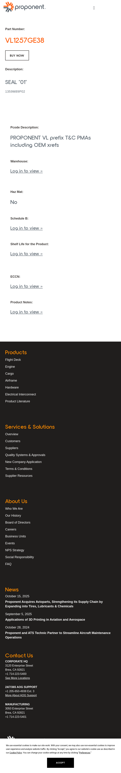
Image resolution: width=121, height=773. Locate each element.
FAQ (8, 564)
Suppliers (11, 448)
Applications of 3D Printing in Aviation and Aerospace (45, 619)
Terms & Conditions (18, 469)
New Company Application (23, 462)
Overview (11, 434)
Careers (10, 529)
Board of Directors (17, 522)
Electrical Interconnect (20, 394)
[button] (94, 8)
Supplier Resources (18, 475)
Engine (10, 366)
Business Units (15, 536)
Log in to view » (26, 170)
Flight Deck (13, 359)
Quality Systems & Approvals (25, 455)
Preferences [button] (84, 753)
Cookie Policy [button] (16, 753)
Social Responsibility (19, 557)
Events (10, 543)
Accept (60, 763)
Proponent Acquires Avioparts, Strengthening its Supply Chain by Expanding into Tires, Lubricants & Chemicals (54, 604)
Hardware (12, 387)
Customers (12, 441)
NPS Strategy (14, 550)
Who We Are (14, 508)
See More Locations (17, 678)
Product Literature (17, 401)
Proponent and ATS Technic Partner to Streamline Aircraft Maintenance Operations (58, 635)
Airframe (11, 380)
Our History (13, 515)
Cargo (9, 373)
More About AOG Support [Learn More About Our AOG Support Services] (21, 695)
